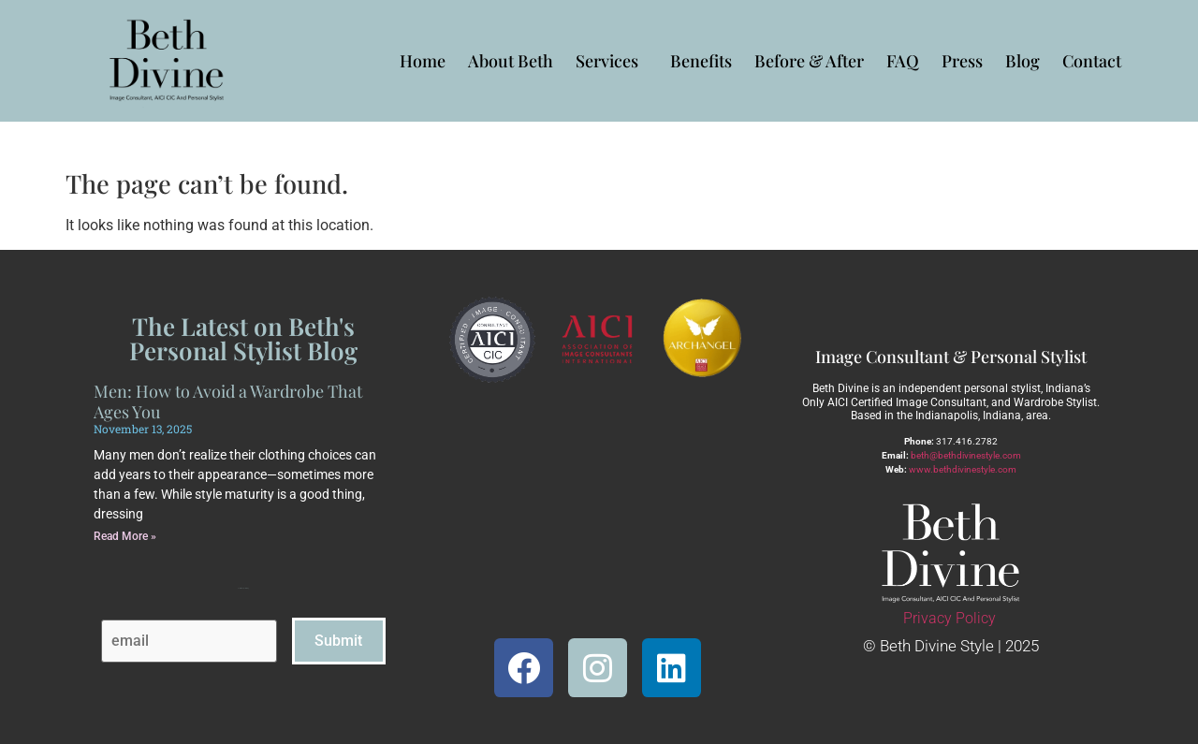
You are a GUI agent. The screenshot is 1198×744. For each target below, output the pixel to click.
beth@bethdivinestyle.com (966, 455)
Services (612, 61)
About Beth (510, 61)
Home (423, 61)
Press (962, 61)
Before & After (809, 61)
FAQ (902, 61)
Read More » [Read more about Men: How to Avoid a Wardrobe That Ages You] (125, 536)
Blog (1022, 61)
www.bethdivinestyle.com (962, 469)
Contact (1091, 61)
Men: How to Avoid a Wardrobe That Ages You (228, 401)
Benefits (701, 61)
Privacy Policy (949, 618)
